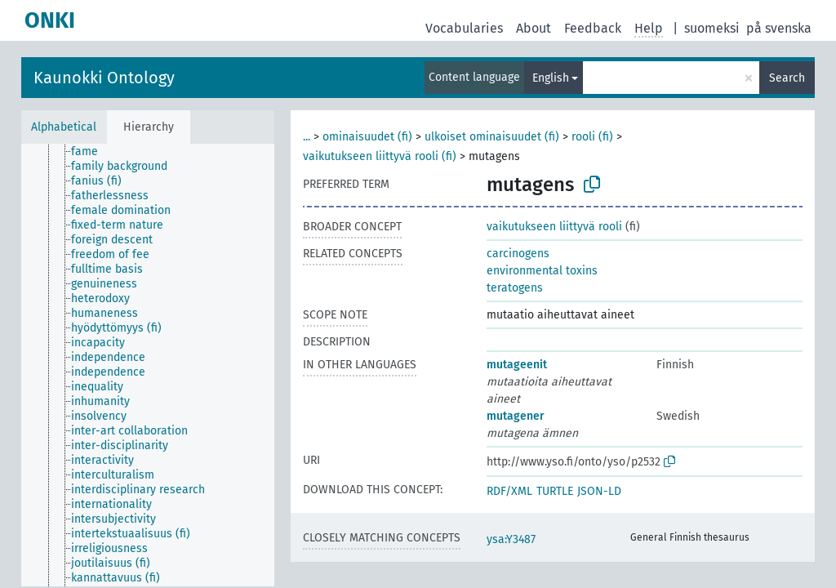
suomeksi (712, 28)
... (306, 137)
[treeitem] (91, 152)
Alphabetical (63, 127)
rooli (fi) (592, 137)
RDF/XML (509, 491)
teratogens (515, 288)
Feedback (592, 28)
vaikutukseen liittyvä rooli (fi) (379, 156)
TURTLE (554, 491)
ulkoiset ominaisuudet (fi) (492, 137)
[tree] (147, 365)
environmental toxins (542, 271)
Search (787, 78)
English (550, 78)
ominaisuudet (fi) (367, 137)
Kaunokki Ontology (104, 77)
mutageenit (517, 365)
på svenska (779, 28)
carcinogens (518, 254)
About (533, 28)
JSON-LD (599, 491)
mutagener (516, 416)
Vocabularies (464, 28)
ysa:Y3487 (511, 539)
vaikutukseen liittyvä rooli (554, 227)
